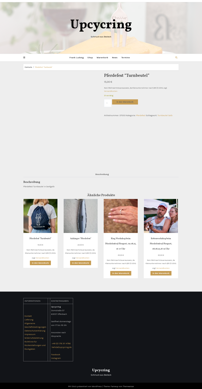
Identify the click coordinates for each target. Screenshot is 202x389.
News (115, 57)
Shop (90, 57)
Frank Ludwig (76, 57)
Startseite (28, 67)
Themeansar (128, 385)
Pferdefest (140, 115)
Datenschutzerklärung (34, 329)
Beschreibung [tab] (102, 173)
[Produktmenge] (108, 103)
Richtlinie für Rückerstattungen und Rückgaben (35, 344)
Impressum (29, 333)
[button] (24, 57)
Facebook (55, 353)
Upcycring (101, 25)
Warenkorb (102, 57)
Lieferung (28, 318)
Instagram (56, 357)
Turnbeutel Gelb (165, 115)
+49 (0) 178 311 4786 (61, 342)
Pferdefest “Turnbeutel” (43, 67)
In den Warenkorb (125, 102)
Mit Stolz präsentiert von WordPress (85, 385)
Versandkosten (110, 91)
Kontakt (28, 314)
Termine (125, 57)
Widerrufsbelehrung (33, 337)
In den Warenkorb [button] (40, 261)
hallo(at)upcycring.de (61, 346)
